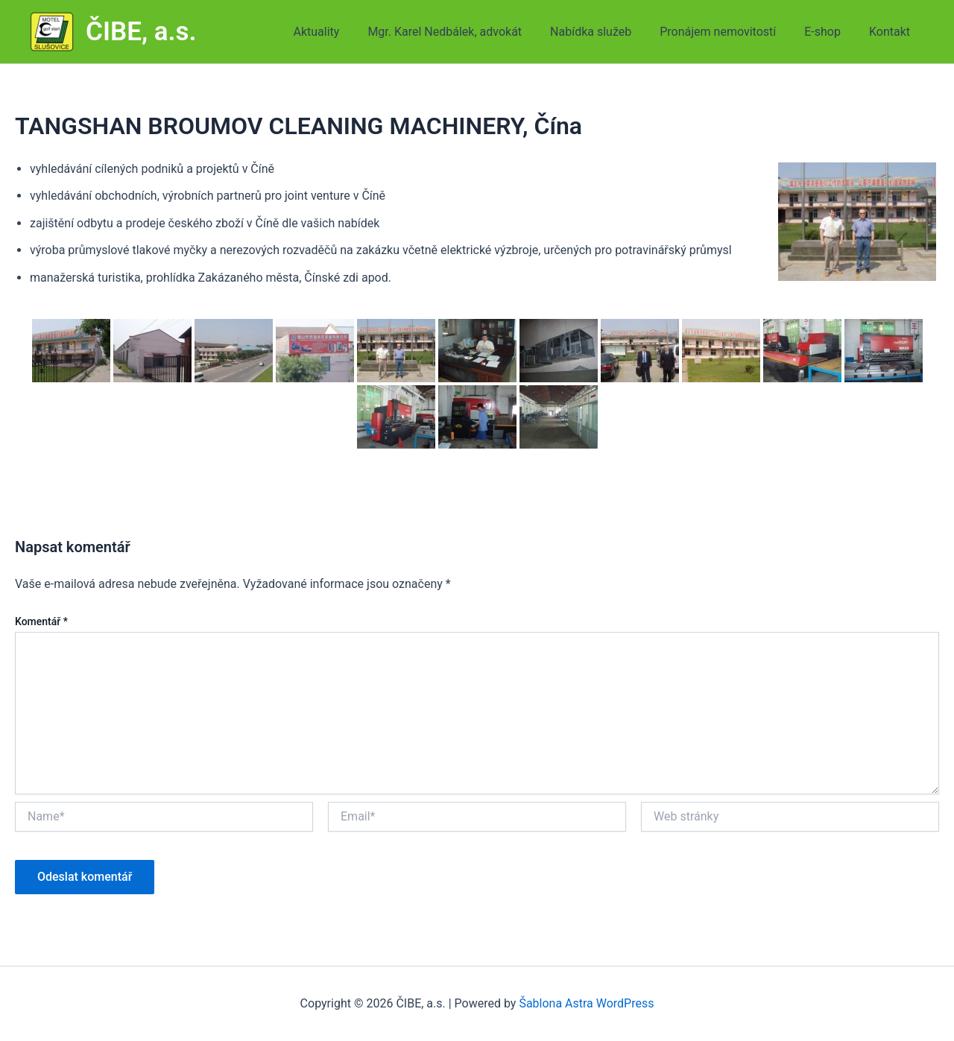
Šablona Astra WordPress (586, 1003)
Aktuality (341, 32)
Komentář (41, 621)
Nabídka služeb (606, 32)
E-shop (829, 32)
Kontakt (891, 32)
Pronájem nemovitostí (729, 32)
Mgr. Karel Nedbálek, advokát (465, 32)
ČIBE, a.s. (141, 31)
